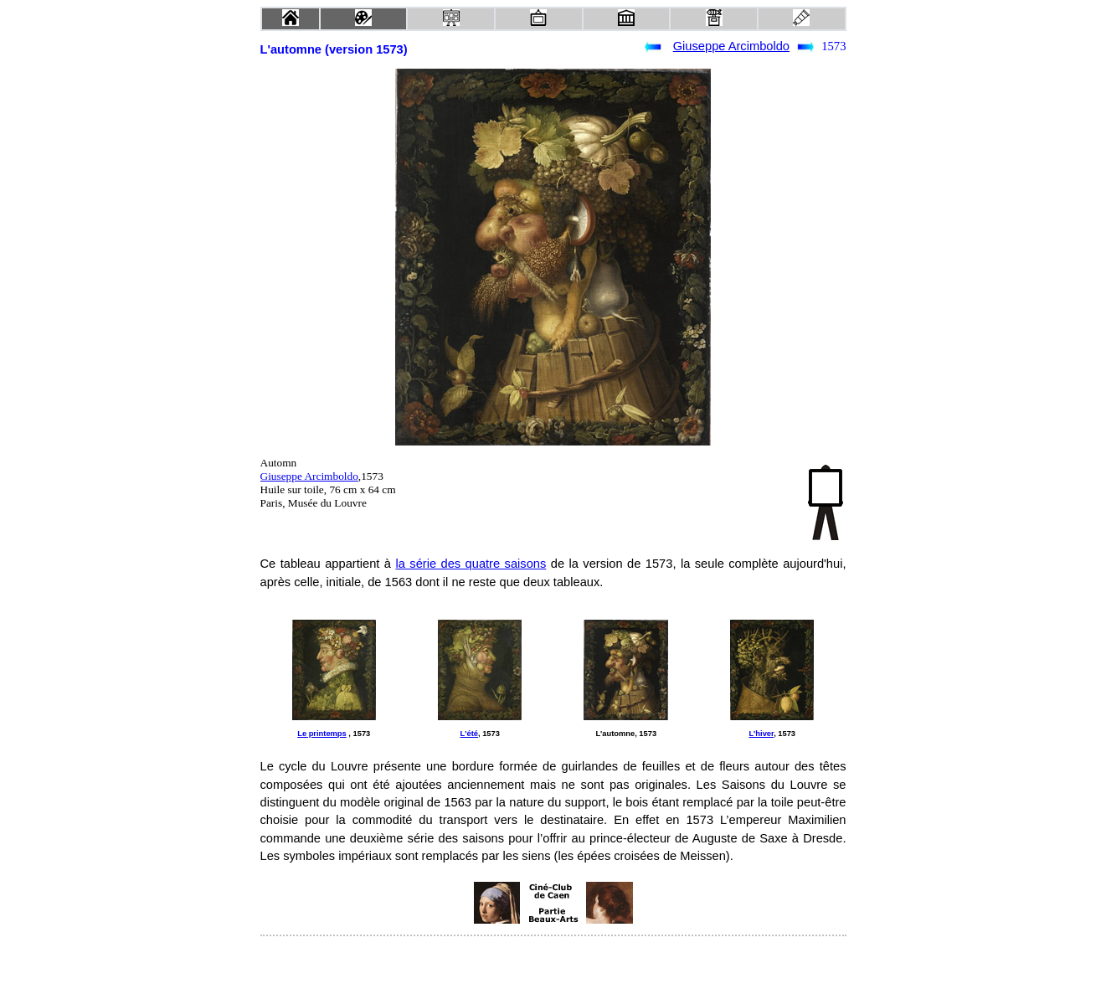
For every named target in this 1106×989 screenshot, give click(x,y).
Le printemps (322, 733)
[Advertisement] (394, 903)
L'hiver (761, 733)
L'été (469, 733)
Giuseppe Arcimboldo (731, 46)
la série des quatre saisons (470, 563)
